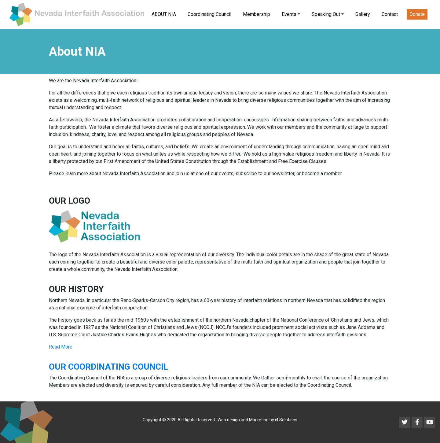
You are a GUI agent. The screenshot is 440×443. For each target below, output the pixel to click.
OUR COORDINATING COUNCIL (108, 367)
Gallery (362, 14)
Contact (390, 14)
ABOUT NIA (164, 14)
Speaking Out (326, 14)
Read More (60, 347)
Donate (417, 14)
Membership (256, 14)
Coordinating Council (209, 14)
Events (289, 14)
